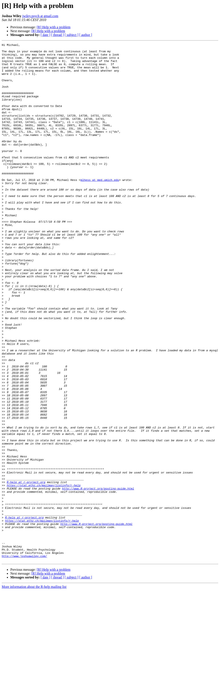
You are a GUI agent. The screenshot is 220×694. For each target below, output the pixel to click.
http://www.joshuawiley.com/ (24, 659)
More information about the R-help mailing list (34, 690)
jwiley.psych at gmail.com (40, 16)
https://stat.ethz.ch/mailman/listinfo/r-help (43, 574)
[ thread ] (57, 35)
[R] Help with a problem (53, 27)
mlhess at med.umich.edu (100, 207)
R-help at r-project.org (26, 570)
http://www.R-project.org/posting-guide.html (98, 578)
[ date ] (45, 35)
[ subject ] (71, 35)
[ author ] (85, 35)
